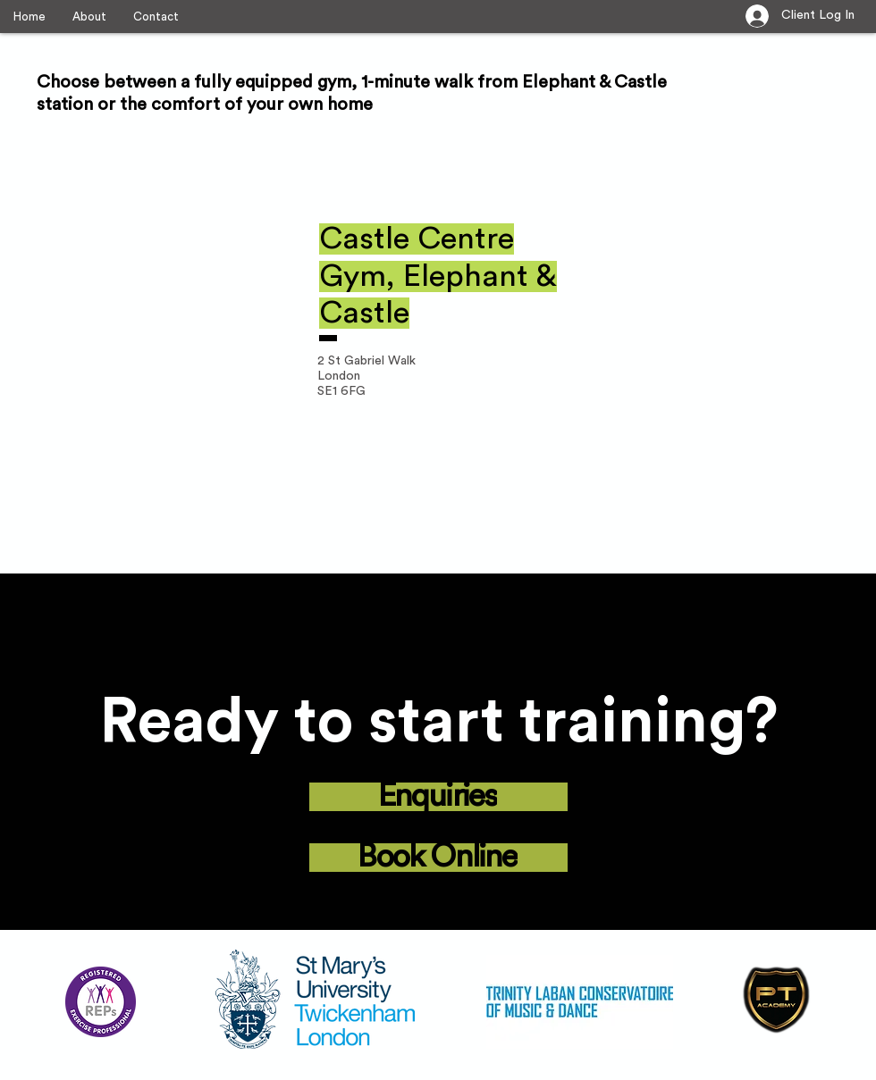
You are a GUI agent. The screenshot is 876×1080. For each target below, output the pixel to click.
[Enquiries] (438, 797)
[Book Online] (438, 857)
